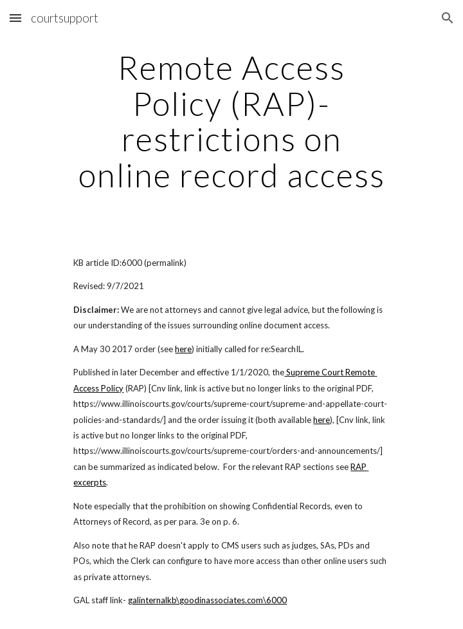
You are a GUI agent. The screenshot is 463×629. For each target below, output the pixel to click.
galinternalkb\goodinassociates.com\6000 (207, 600)
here (183, 349)
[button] (15, 17)
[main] (231, 121)
